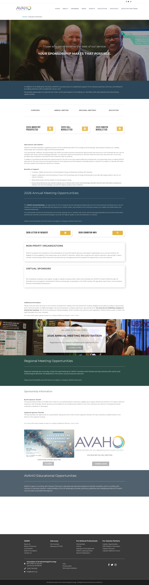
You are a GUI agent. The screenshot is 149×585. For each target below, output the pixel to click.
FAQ (64, 564)
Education (102, 9)
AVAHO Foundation (30, 551)
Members (75, 9)
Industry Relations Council (111, 551)
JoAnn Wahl (75, 436)
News (84, 9)
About (65, 9)
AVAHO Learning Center (84, 551)
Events (92, 9)
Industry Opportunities (110, 544)
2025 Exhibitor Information (111, 546)
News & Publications (83, 553)
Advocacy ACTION (56, 546)
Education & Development (85, 548)
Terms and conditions (70, 568)
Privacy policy (67, 566)
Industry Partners (129, 9)
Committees (28, 548)
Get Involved (54, 544)
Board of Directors (30, 546)
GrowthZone (98, 582)
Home (57, 9)
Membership (80, 544)
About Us (27, 544)
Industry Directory (109, 548)
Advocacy (114, 9)
